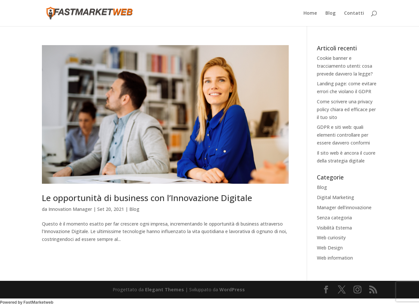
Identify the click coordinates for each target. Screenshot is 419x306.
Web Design (330, 248)
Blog (330, 13)
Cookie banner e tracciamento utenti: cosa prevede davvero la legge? (345, 66)
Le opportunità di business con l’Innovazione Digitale (147, 198)
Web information (335, 258)
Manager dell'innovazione (344, 207)
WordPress (232, 289)
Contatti (354, 13)
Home (310, 13)
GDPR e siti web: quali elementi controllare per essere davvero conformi (343, 135)
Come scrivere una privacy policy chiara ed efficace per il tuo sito (346, 109)
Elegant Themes (164, 289)
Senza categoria (334, 217)
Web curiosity (331, 237)
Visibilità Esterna (334, 228)
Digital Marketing (335, 197)
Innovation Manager (70, 209)
